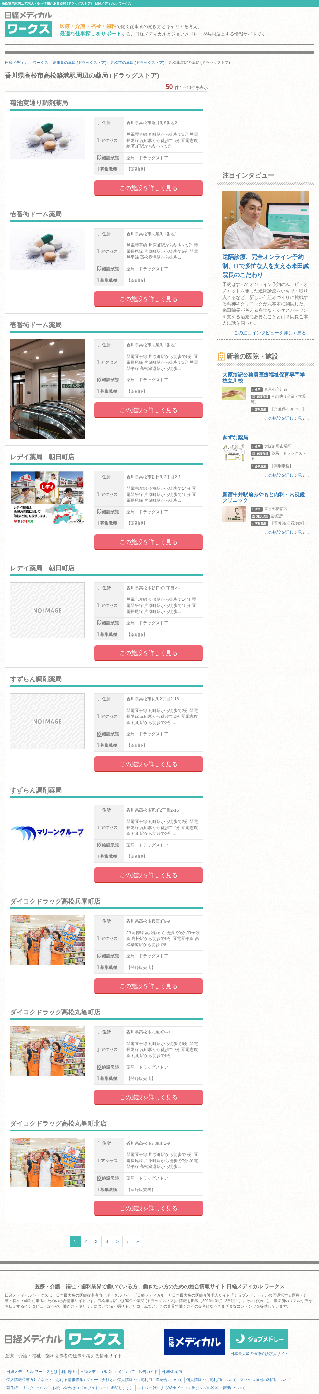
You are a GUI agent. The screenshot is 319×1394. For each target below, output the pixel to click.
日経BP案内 (171, 1371)
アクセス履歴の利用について (265, 1380)
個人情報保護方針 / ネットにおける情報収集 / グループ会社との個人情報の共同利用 (79, 1380)
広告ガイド (148, 1371)
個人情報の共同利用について (211, 1380)
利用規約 (69, 1371)
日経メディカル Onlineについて (107, 1371)
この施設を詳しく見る (149, 188)
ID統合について (169, 1380)
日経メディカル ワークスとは (32, 1371)
